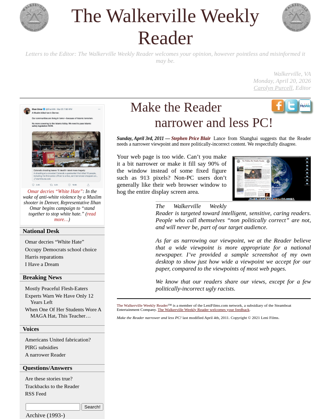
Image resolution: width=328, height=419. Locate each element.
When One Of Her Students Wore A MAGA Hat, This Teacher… (63, 312)
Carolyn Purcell (273, 88)
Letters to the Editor (49, 54)
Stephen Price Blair (191, 138)
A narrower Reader (45, 355)
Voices (31, 329)
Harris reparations (44, 257)
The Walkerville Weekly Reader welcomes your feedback (204, 309)
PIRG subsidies (41, 347)
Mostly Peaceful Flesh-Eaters (56, 288)
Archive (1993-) (45, 415)
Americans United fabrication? (58, 339)
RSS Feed (35, 394)
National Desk (41, 231)
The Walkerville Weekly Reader (142, 305)
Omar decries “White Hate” (55, 191)
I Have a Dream (42, 264)
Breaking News (42, 277)
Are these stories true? (48, 378)
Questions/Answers (47, 368)
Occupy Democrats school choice (61, 249)
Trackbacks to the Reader (52, 386)
